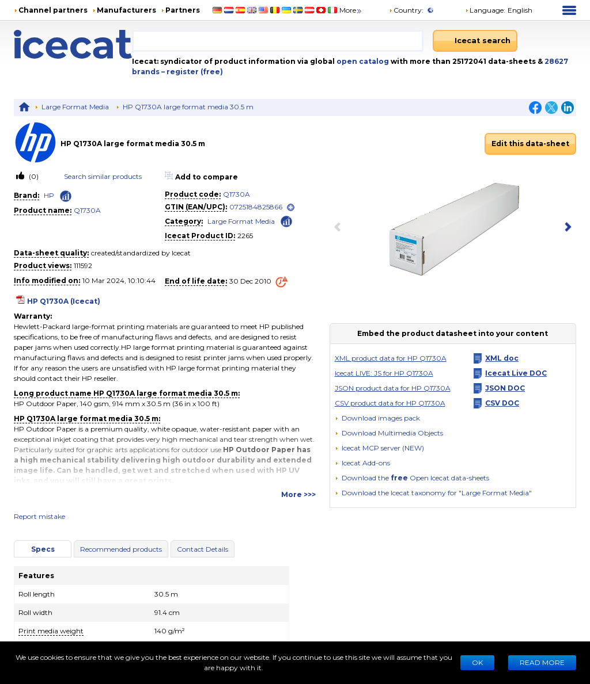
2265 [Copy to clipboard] (245, 235)
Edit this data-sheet (530, 143)
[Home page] (73, 44)
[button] (389, 433)
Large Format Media (75, 106)
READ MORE (542, 662)
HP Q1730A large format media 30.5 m (188, 106)
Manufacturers (126, 10)
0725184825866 (255, 206)
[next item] (566, 228)
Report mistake (39, 516)
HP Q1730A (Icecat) (63, 301)
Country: (406, 10)
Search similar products (103, 176)
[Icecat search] (475, 41)
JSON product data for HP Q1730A (393, 388)
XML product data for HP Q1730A (391, 358)
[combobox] (277, 41)
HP (49, 195)
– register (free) (192, 71)
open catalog (362, 61)
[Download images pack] (377, 418)
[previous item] (340, 228)
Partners (182, 10)
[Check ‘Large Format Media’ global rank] (286, 220)
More (351, 10)
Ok (477, 662)
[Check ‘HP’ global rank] (66, 196)
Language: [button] (485, 10)
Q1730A (87, 210)
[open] (290, 207)
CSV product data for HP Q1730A (390, 403)
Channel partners (53, 10)
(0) (33, 176)
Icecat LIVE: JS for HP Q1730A (384, 373)
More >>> (298, 494)
